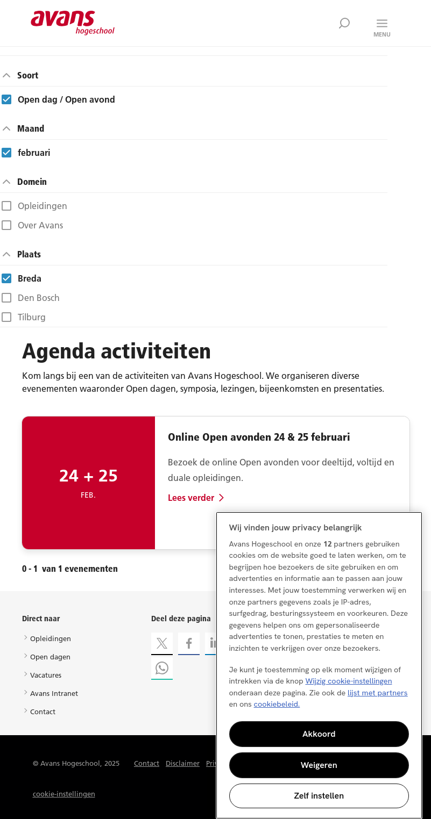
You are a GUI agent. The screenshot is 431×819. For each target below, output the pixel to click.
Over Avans (40, 225)
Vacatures (45, 675)
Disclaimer (183, 763)
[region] (319, 665)
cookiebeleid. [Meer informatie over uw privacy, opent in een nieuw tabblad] (277, 704)
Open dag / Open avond (66, 99)
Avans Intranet (54, 693)
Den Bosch (39, 297)
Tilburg (32, 317)
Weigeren (319, 765)
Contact (42, 711)
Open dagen (50, 656)
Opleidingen (42, 205)
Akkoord (319, 733)
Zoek (344, 23)
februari (34, 152)
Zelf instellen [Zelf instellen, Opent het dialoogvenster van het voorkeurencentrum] (319, 795)
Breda (29, 278)
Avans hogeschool (73, 23)
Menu (382, 34)
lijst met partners (378, 693)
